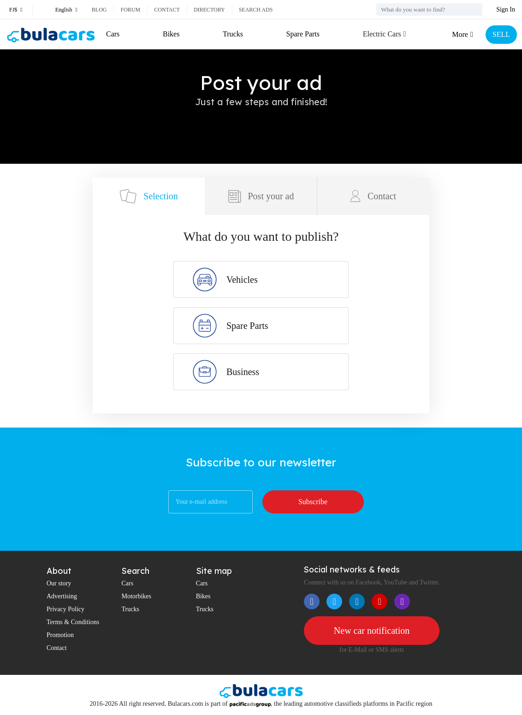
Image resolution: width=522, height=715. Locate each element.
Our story (59, 583)
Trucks (233, 34)
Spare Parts (303, 34)
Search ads (256, 9)
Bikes (171, 34)
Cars (112, 34)
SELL (501, 34)
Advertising (62, 596)
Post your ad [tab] (261, 196)
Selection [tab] (148, 196)
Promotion (60, 635)
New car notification (371, 631)
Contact (167, 9)
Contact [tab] (373, 196)
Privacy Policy (65, 609)
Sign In (505, 9)
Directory (209, 9)
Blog (99, 9)
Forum (130, 9)
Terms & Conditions (73, 622)
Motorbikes (136, 596)
